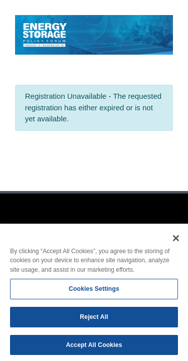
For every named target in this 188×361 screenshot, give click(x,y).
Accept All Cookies (94, 346)
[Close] (176, 240)
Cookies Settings (94, 290)
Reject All (94, 318)
